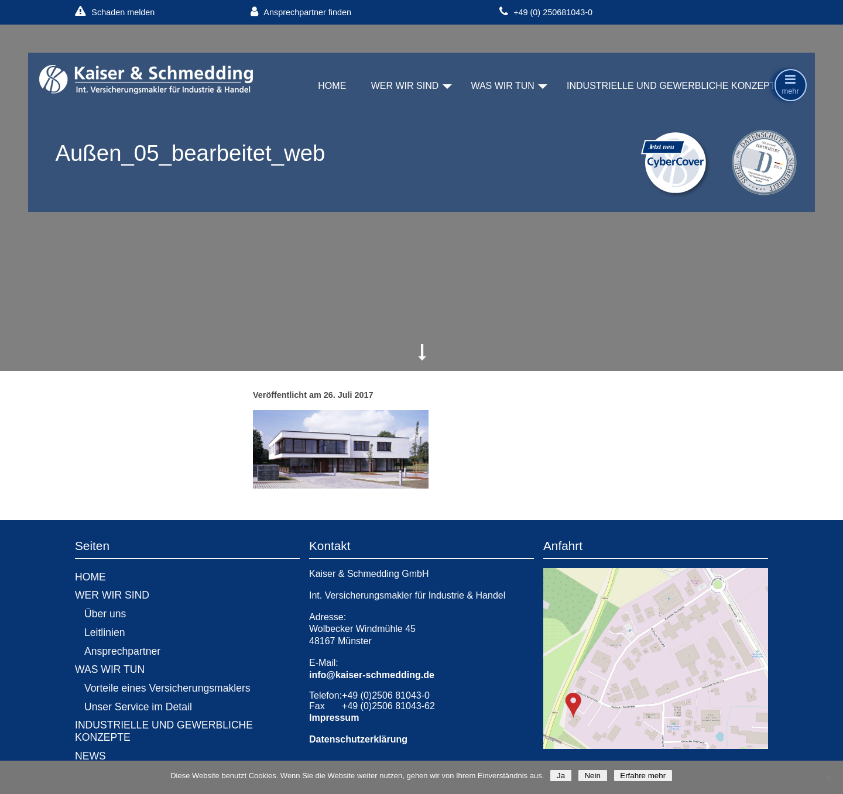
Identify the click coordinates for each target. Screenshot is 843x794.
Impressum (334, 718)
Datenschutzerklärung (358, 739)
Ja (560, 775)
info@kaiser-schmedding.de (371, 675)
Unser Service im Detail (138, 707)
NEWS (90, 756)
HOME (332, 86)
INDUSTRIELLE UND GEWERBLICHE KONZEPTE (674, 86)
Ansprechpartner (122, 651)
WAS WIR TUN (502, 86)
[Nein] (828, 777)
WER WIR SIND (405, 86)
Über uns (105, 614)
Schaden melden (115, 12)
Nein (592, 775)
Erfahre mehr (643, 775)
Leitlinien (104, 632)
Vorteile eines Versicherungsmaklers (167, 688)
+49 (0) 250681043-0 (545, 12)
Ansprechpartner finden (301, 12)
